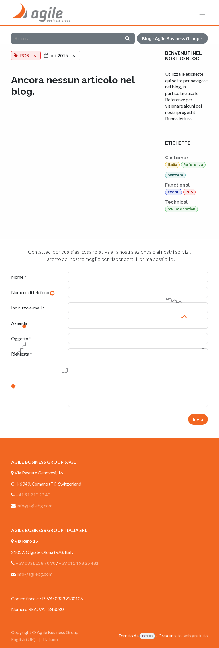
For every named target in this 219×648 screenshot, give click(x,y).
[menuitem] (23, 639)
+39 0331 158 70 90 (35, 563)
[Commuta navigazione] (202, 13)
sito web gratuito (191, 635)
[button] (172, 38)
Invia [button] (198, 419)
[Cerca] (127, 38)
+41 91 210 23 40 (33, 494)
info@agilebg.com (34, 505)
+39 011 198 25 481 (78, 563)
